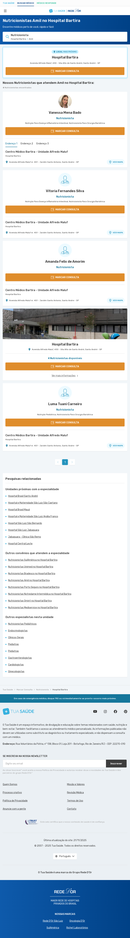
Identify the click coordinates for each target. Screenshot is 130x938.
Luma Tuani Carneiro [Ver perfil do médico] (65, 404)
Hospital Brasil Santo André (23, 496)
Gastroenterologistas (20, 657)
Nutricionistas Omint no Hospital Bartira (30, 600)
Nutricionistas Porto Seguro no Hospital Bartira (33, 587)
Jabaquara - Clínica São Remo (24, 536)
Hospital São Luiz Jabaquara (23, 530)
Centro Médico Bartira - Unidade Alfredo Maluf (36, 151)
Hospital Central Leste (20, 543)
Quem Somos (10, 784)
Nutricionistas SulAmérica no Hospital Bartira (32, 560)
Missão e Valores (76, 784)
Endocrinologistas (18, 630)
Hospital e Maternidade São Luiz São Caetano (33, 502)
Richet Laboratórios (77, 927)
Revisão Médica (75, 792)
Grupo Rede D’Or (82, 872)
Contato (71, 808)
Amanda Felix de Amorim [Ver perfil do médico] (65, 261)
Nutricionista (42, 689)
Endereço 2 (27, 143)
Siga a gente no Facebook (115, 711)
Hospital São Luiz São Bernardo (25, 523)
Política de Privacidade (15, 800)
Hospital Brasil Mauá (19, 509)
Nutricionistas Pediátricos (22, 623)
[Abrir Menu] (5, 10)
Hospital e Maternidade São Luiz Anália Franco (33, 516)
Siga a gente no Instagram (105, 711)
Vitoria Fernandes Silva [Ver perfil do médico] (65, 191)
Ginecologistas (16, 671)
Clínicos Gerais (16, 637)
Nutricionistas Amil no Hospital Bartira (29, 580)
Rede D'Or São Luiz (53, 920)
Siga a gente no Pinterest (125, 711)
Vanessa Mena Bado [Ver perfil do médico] (65, 113)
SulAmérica (53, 927)
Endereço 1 (11, 143)
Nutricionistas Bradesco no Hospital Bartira (31, 573)
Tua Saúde (9, 3)
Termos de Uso (75, 800)
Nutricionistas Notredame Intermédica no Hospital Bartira (39, 594)
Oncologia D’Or (77, 920)
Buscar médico (25, 3)
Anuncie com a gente (14, 808)
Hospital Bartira (65, 57)
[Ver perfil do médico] (65, 101)
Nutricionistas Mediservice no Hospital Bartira (33, 607)
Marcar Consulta (24, 689)
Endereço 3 (42, 143)
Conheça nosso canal (95, 711)
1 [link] (65, 462)
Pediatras (13, 644)
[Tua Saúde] (18, 711)
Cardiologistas (16, 664)
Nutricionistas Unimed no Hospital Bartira (30, 566)
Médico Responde (46, 3)
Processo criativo (12, 792)
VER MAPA (116, 162)
